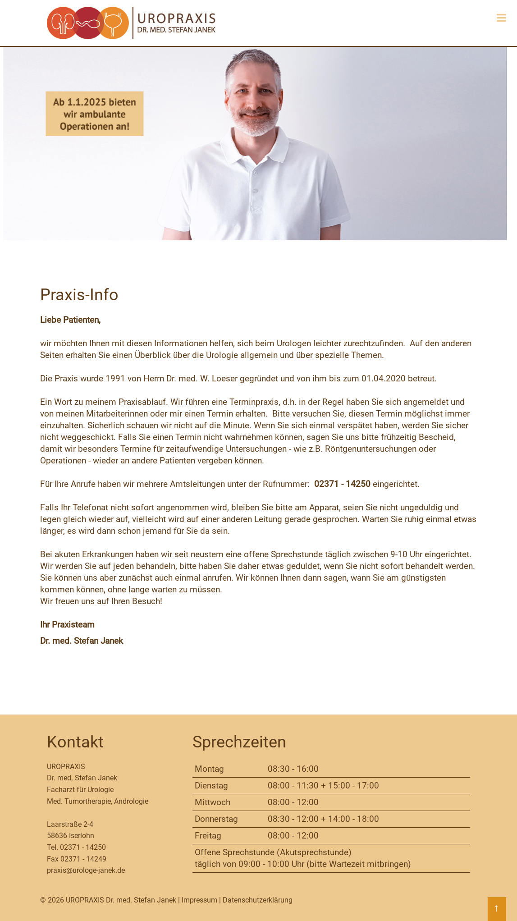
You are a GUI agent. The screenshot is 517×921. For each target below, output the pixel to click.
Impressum (199, 900)
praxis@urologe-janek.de (86, 870)
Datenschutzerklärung (258, 900)
